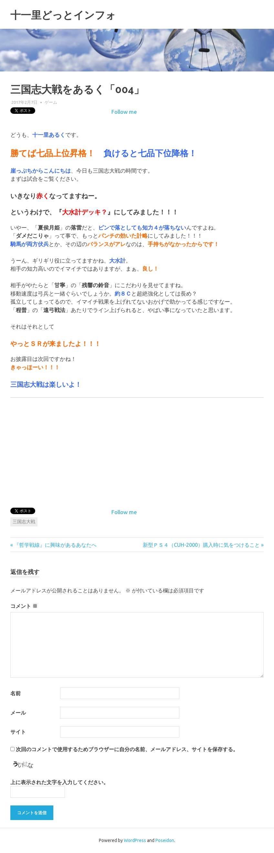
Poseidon (164, 840)
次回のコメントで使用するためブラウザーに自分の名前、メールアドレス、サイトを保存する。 (127, 749)
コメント (23, 606)
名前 (15, 693)
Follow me (124, 112)
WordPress (135, 840)
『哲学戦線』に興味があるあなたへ (55, 545)
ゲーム (51, 102)
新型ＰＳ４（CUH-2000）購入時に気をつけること (201, 545)
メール (18, 713)
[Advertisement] (209, 451)
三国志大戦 (24, 521)
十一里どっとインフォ (72, 14)
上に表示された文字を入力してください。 (59, 782)
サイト (18, 732)
